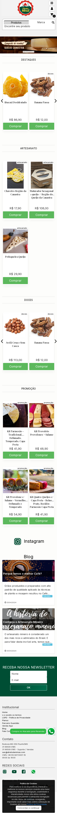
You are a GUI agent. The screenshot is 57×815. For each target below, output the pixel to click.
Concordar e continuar (28, 808)
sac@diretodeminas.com (13, 752)
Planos (5, 720)
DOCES (28, 300)
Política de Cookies (28, 783)
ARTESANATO (28, 148)
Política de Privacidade (37, 804)
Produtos (16, 22)
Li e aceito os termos (12, 715)
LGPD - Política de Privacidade (16, 717)
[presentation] (2, 100)
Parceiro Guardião (10, 723)
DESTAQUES (28, 59)
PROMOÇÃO (28, 388)
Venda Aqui (7, 726)
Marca (41, 22)
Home (5, 712)
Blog (4, 728)
